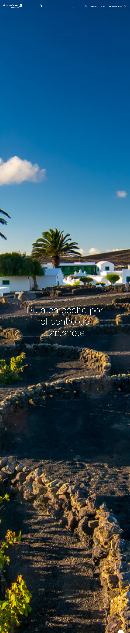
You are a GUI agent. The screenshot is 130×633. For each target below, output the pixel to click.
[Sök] (57, 6)
